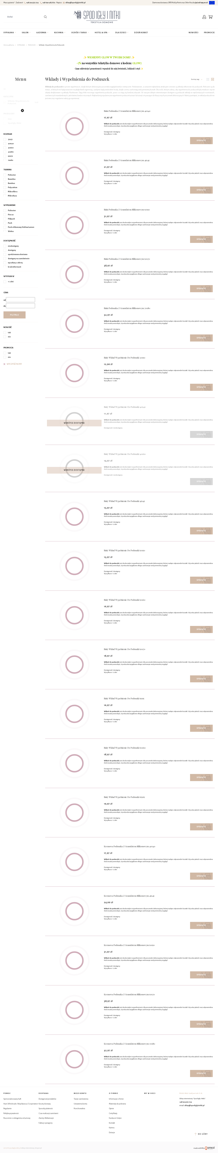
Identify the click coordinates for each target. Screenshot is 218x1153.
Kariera (111, 1128)
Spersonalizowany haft (12, 1099)
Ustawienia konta (80, 1104)
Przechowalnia (79, 1109)
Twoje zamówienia (81, 1099)
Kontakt (112, 1123)
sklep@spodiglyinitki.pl (74, 3)
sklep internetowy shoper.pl (31, 1148)
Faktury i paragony (46, 1123)
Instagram (153, 1099)
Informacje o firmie (116, 1099)
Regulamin (7, 1109)
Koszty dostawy (45, 1104)
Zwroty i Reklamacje (46, 1118)
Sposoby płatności (46, 1109)
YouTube (153, 1106)
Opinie (111, 1109)
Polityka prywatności (11, 1113)
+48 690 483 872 (48, 3)
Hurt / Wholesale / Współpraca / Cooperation (20, 1104)
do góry (201, 1134)
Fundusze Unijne (115, 1118)
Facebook (146, 1099)
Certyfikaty (113, 1113)
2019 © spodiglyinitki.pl (12, 1148)
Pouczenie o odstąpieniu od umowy (16, 1118)
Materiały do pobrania (117, 1104)
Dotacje (112, 1133)
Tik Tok (146, 1106)
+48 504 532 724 (31, 3)
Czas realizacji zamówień (48, 1113)
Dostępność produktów (47, 1099)
